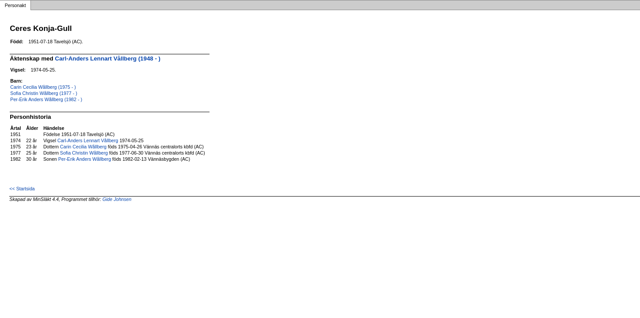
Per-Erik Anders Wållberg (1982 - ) (46, 99)
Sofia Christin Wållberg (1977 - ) (43, 93)
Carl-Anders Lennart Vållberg (87, 140)
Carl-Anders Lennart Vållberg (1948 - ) (108, 58)
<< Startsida (21, 188)
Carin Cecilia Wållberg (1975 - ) (43, 87)
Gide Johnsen (116, 199)
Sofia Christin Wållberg (84, 152)
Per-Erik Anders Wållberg (84, 159)
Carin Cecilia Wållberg (83, 146)
